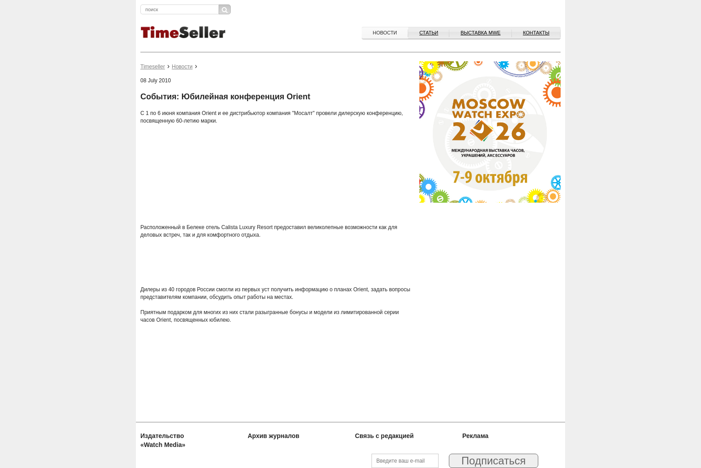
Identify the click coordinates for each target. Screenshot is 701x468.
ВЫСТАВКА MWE (480, 32)
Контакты (536, 32)
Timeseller (152, 67)
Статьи (428, 32)
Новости (385, 32)
